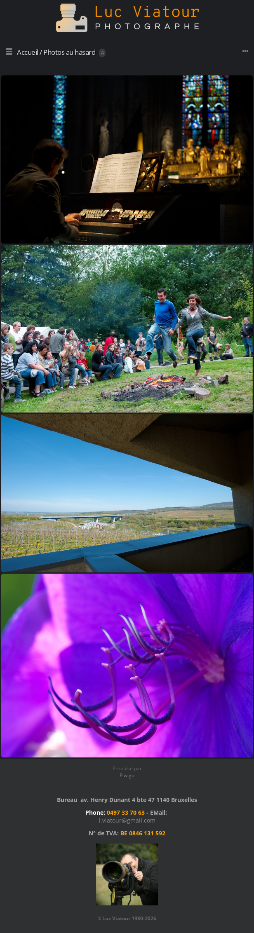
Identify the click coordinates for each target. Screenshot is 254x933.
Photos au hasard (69, 52)
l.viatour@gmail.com (127, 820)
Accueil (27, 52)
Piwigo (127, 775)
